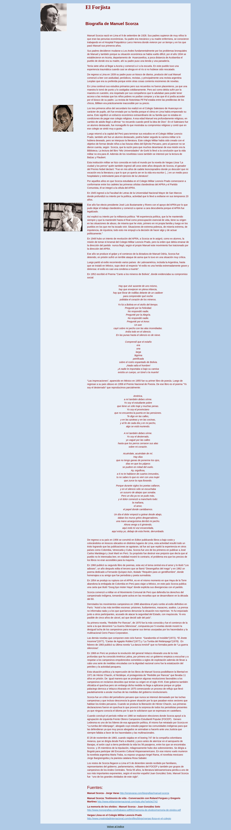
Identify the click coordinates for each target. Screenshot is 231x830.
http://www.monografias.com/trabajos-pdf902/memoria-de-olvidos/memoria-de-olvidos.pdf (134, 810)
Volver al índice (115, 826)
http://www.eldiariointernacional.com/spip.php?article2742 (127, 801)
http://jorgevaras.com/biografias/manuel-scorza (144, 793)
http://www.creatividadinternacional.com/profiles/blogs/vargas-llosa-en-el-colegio (129, 818)
